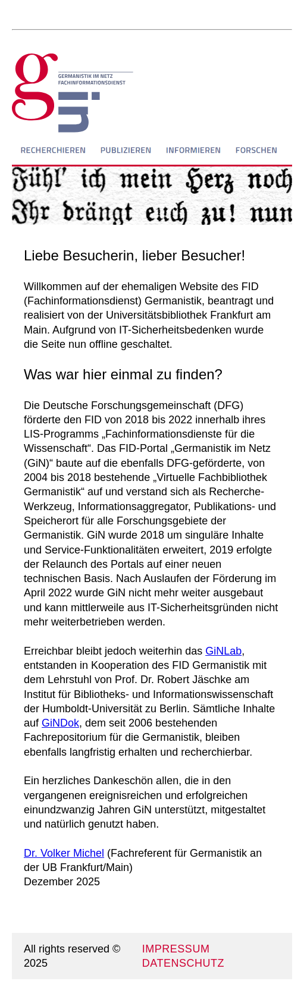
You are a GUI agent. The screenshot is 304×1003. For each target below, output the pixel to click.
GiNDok (60, 723)
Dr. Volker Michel (64, 853)
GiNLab (223, 651)
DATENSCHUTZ (183, 963)
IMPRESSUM (176, 949)
